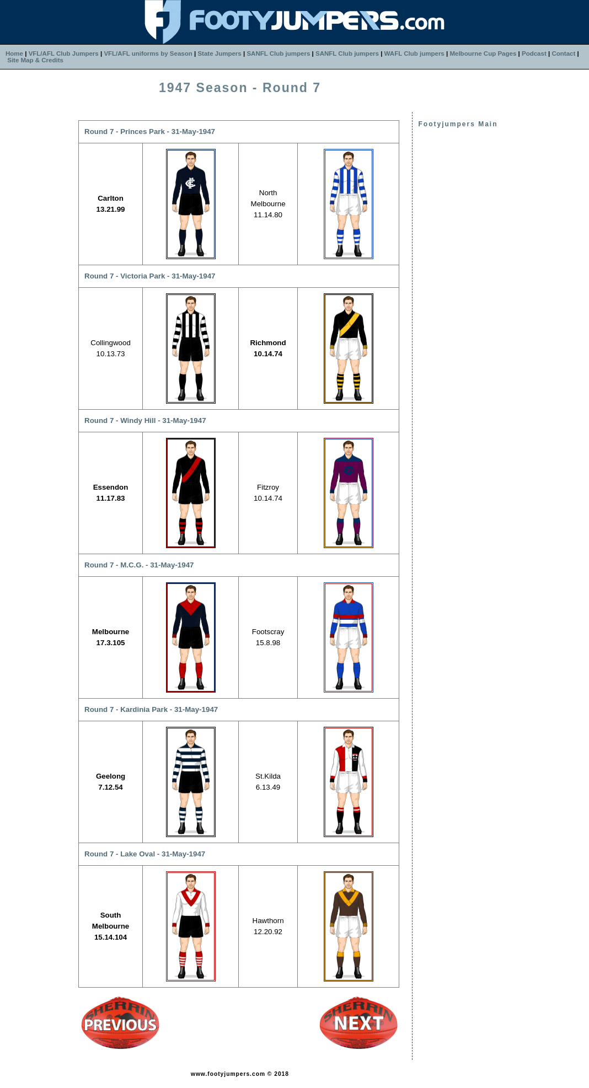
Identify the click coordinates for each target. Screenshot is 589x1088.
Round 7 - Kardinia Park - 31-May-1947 (151, 709)
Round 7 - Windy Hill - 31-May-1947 (145, 420)
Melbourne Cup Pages (482, 53)
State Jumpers (219, 53)
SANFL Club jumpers (278, 53)
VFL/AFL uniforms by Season (148, 53)
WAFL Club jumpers (414, 53)
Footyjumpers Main (457, 124)
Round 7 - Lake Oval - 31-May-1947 (144, 854)
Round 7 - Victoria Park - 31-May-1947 (150, 276)
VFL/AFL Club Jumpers (64, 53)
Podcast (534, 53)
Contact (563, 53)
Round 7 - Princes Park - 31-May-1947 (149, 131)
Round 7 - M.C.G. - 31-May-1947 (139, 565)
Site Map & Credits (35, 60)
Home (14, 53)
